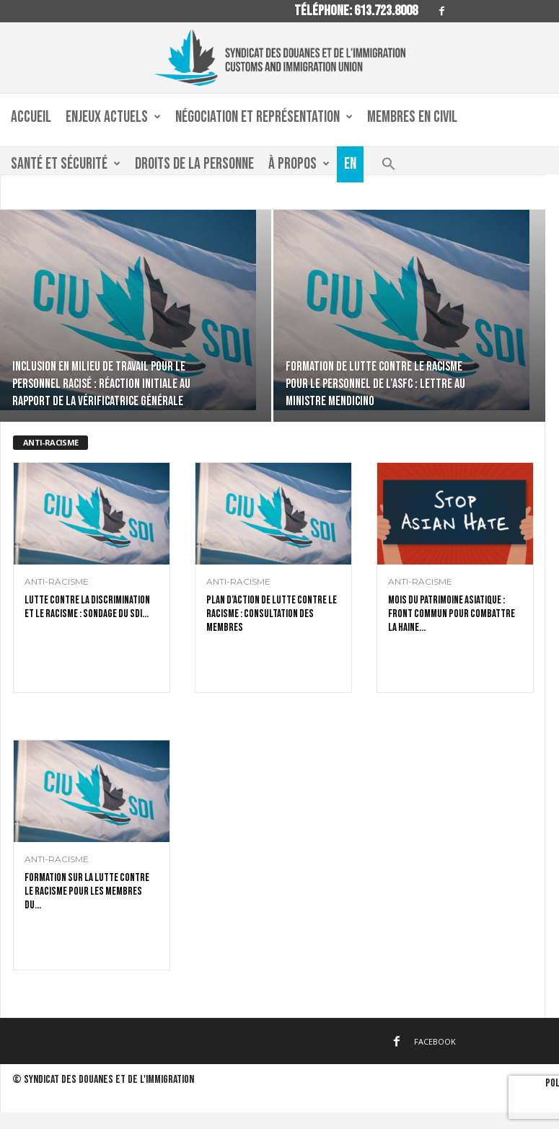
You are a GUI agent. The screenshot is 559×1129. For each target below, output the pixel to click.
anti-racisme (57, 581)
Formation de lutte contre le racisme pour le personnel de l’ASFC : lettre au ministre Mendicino (375, 384)
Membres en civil (412, 117)
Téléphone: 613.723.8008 (356, 10)
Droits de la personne (194, 164)
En (350, 164)
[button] (388, 167)
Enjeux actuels (113, 117)
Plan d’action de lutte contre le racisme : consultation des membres (271, 613)
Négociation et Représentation (264, 117)
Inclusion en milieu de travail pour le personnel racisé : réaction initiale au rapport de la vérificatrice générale (101, 384)
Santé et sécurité (65, 164)
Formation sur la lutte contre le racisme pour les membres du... (87, 891)
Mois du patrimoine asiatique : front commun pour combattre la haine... (451, 613)
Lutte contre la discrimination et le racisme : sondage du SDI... (87, 607)
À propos (299, 164)
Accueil (31, 117)
